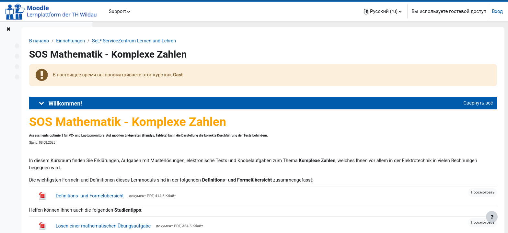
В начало (115, 41)
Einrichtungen (147, 41)
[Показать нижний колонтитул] (492, 217)
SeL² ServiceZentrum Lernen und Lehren (212, 41)
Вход (497, 11)
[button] (382, 11)
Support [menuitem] (117, 11)
